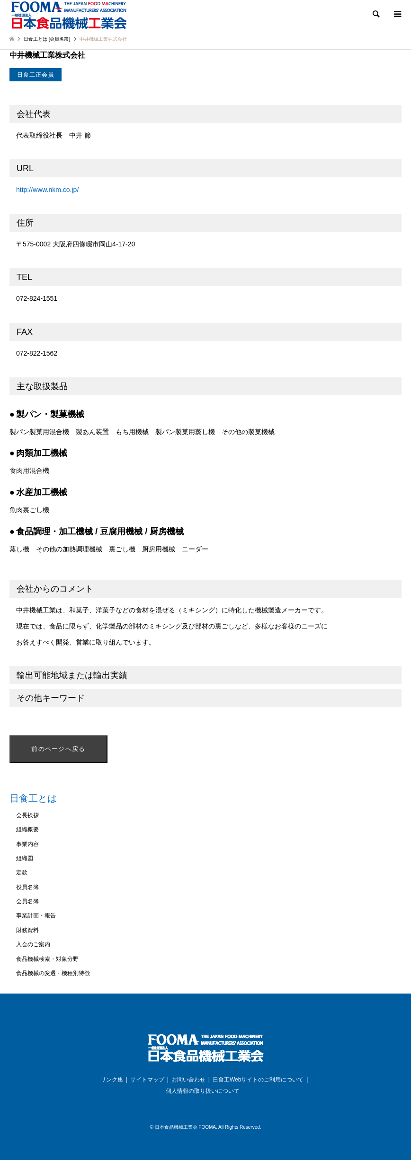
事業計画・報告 (36, 915)
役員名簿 (27, 887)
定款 (21, 872)
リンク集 (111, 1079)
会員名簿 (27, 901)
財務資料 (27, 930)
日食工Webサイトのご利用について (258, 1079)
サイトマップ (147, 1079)
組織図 (24, 858)
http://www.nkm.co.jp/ (47, 189)
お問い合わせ (188, 1079)
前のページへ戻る (58, 748)
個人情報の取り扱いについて (203, 1091)
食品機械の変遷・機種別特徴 (53, 973)
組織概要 (27, 829)
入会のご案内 (33, 944)
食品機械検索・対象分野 (47, 959)
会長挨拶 (27, 815)
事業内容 (27, 844)
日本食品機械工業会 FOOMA (185, 1127)
